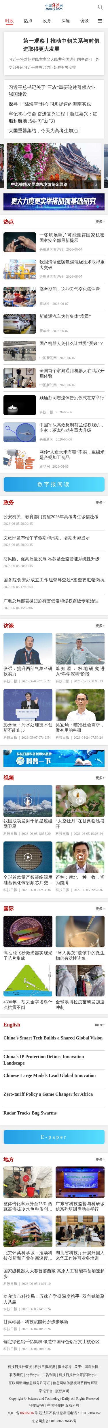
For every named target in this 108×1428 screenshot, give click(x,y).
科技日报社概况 (20, 1367)
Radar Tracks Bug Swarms (29, 1112)
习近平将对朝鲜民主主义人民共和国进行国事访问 (51, 59)
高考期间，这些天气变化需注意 (69, 289)
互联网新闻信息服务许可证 (29, 1383)
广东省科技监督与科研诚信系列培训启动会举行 (80, 1206)
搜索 (100, 7)
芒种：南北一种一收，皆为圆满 (80, 880)
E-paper (54, 1137)
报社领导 (65, 1367)
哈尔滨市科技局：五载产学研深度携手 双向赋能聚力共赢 (54, 1299)
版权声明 (62, 1391)
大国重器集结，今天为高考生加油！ (45, 130)
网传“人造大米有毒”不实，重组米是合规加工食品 (72, 455)
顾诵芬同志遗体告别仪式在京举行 (71, 397)
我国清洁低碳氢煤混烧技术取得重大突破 (72, 265)
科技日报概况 (45, 1367)
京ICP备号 (22, 1413)
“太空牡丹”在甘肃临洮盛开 (80, 824)
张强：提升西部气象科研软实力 (27, 671)
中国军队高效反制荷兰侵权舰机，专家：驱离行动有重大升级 (72, 428)
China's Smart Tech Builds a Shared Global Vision (53, 1037)
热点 (28, 20)
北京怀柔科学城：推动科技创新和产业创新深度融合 (27, 1255)
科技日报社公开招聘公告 (78, 1375)
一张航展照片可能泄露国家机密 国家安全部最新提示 (72, 238)
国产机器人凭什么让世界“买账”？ (71, 343)
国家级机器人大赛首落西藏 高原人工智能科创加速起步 (54, 1274)
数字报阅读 (54, 484)
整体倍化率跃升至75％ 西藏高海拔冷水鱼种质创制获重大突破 (27, 1206)
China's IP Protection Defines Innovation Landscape (43, 1059)
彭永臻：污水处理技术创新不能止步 (27, 728)
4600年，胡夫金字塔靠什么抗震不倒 (27, 1005)
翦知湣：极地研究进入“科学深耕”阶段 (80, 671)
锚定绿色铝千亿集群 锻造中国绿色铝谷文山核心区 (51, 1341)
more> (100, 1025)
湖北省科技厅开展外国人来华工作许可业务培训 (80, 1255)
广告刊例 (49, 1375)
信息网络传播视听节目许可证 (75, 1383)
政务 (47, 20)
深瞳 (65, 20)
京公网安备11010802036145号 (54, 1421)
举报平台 (46, 1391)
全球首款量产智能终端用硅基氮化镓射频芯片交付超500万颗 (27, 880)
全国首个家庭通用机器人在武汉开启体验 (72, 373)
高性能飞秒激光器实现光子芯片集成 (27, 956)
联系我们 (16, 1375)
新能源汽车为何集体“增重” (65, 316)
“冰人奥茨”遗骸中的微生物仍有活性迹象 (80, 956)
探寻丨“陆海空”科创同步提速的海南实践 (50, 104)
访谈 (84, 20)
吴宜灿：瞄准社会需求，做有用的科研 (80, 728)
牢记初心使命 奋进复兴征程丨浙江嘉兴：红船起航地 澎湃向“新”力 (53, 117)
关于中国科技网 (86, 1367)
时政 (9, 20)
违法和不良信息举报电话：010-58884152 (70, 1413)
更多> (100, 222)
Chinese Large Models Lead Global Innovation (49, 1075)
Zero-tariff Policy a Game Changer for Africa (48, 1094)
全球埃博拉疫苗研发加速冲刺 (80, 1005)
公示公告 (33, 1375)
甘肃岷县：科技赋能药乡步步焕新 (35, 1321)
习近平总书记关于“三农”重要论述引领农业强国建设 (52, 91)
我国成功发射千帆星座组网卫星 (27, 824)
